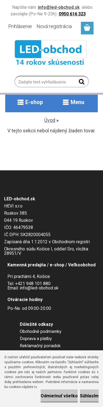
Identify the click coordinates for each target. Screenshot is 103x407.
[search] (82, 83)
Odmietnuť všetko (59, 395)
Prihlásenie (20, 26)
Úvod (49, 120)
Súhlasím (89, 395)
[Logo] (51, 53)
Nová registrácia (54, 26)
